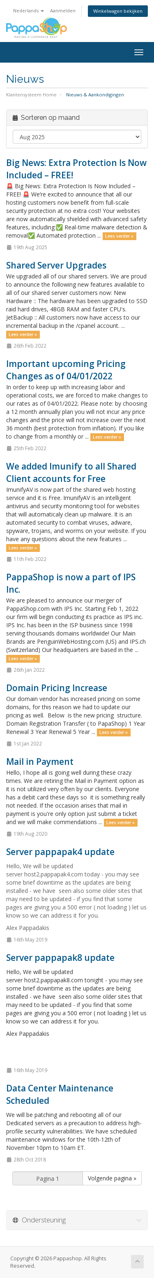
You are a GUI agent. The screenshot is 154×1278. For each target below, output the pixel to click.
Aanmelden (63, 10)
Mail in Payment (40, 761)
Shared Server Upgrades (56, 265)
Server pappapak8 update (60, 957)
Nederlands (28, 10)
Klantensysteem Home (31, 94)
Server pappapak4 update (60, 851)
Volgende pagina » (112, 1178)
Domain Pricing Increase (56, 688)
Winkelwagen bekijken (118, 11)
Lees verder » (119, 236)
